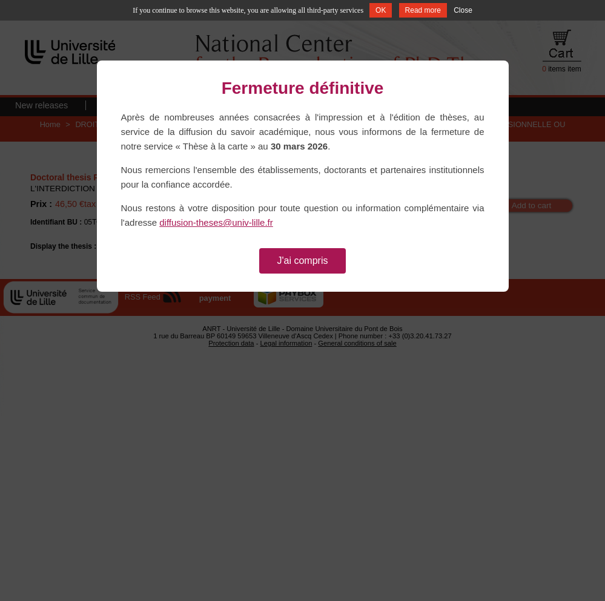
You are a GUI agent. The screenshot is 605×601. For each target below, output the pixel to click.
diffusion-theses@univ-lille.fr (216, 222)
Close (463, 10)
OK (380, 10)
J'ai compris (302, 260)
